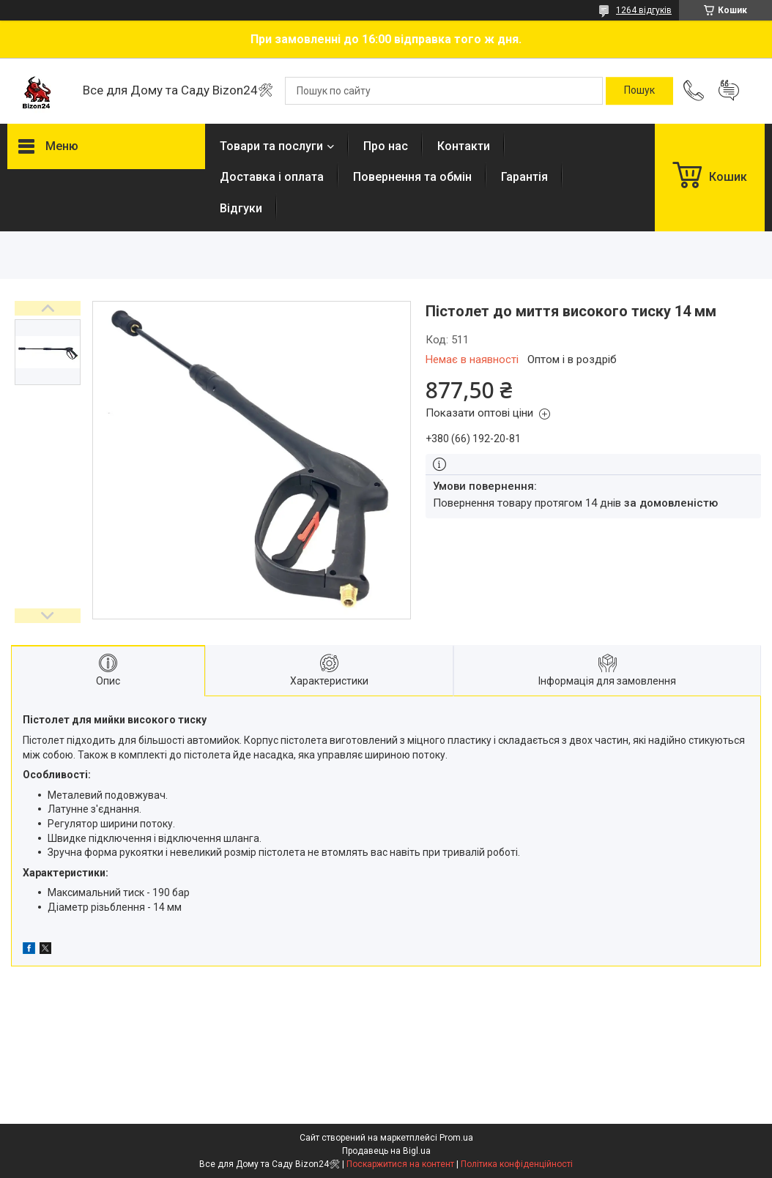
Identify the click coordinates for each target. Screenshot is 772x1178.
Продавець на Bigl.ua (386, 1151)
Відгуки (241, 208)
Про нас (385, 146)
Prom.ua (456, 1138)
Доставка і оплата (272, 177)
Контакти (463, 146)
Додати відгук (729, 90)
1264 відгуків (644, 10)
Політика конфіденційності (517, 1164)
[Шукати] (639, 91)
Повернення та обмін (412, 177)
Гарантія (524, 177)
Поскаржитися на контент (400, 1164)
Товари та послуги (271, 146)
